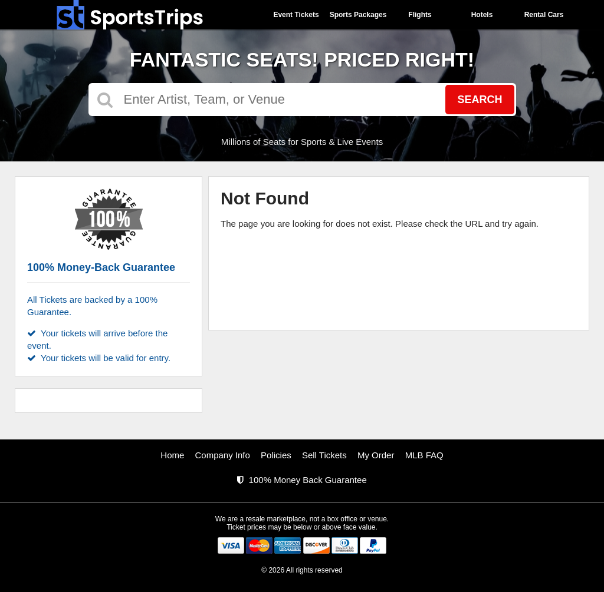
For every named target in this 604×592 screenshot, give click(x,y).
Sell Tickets (324, 455)
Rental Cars (544, 15)
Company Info (222, 455)
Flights (419, 15)
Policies (276, 455)
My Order (376, 455)
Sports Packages (358, 15)
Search (479, 99)
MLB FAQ (424, 455)
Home (172, 455)
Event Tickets (296, 15)
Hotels (482, 15)
